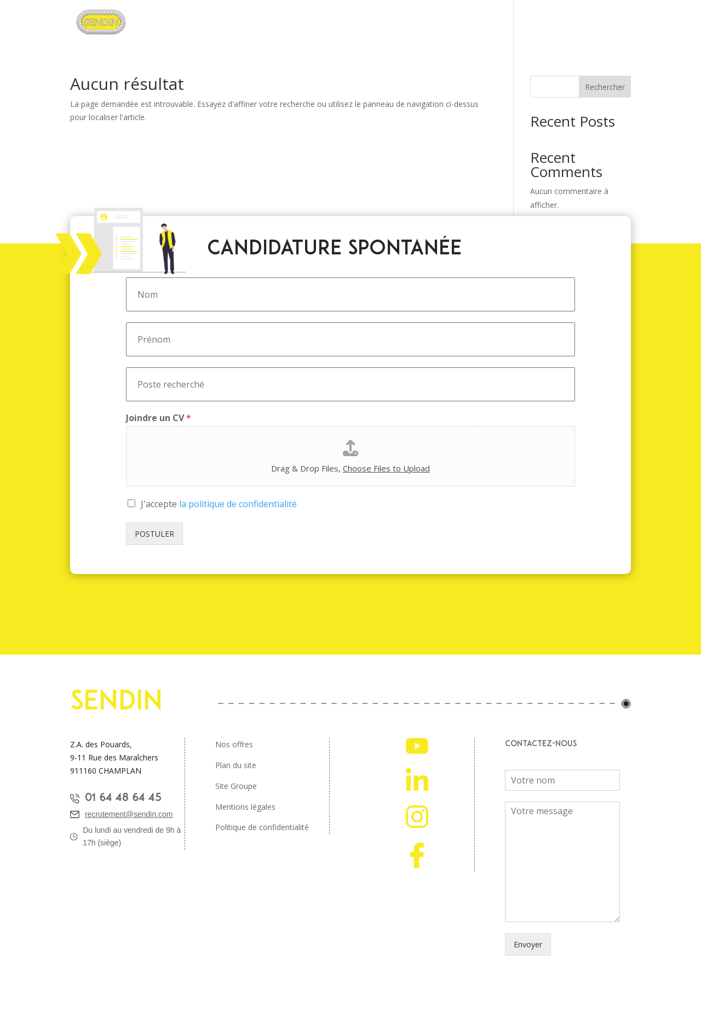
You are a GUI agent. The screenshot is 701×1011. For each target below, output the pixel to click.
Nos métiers (295, 22)
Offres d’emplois (364, 22)
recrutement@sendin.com (129, 814)
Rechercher (605, 87)
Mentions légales (245, 807)
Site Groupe (236, 786)
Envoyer (528, 944)
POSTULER (154, 534)
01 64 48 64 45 (123, 798)
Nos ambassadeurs (572, 22)
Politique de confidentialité (262, 827)
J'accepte (219, 504)
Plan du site (235, 765)
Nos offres (234, 744)
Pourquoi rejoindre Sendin (208, 22)
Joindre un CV (158, 418)
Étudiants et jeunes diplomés (465, 22)
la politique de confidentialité (238, 504)
